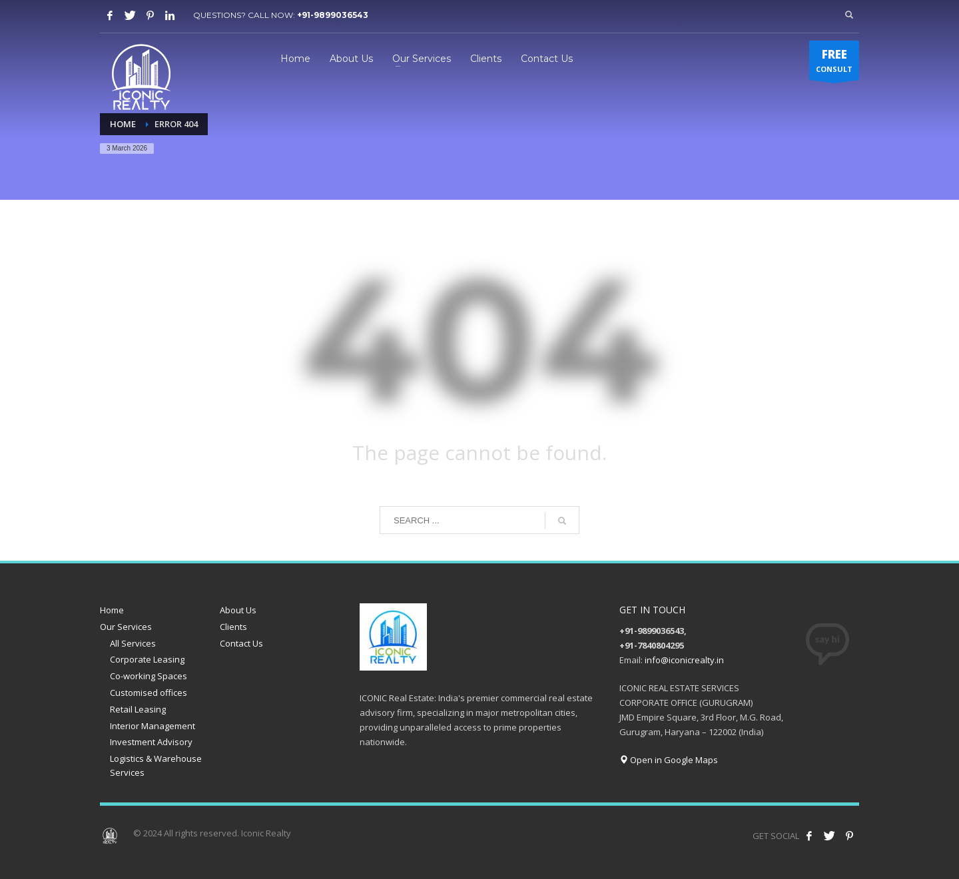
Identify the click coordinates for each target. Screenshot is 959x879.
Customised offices (148, 693)
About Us (238, 610)
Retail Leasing (138, 709)
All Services (133, 643)
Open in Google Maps (668, 760)
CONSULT (834, 63)
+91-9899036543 (332, 15)
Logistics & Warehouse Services (156, 765)
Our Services (126, 627)
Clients (233, 627)
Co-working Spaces (148, 676)
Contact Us (241, 643)
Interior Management (152, 726)
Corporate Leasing (147, 659)
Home (112, 610)
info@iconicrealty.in (684, 660)
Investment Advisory (151, 742)
